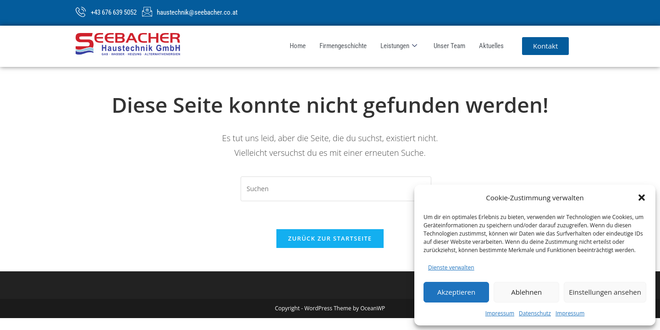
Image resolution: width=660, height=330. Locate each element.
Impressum (499, 313)
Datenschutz (535, 313)
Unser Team (449, 46)
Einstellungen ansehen (605, 292)
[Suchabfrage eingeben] (336, 188)
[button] (641, 197)
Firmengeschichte (343, 46)
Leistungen (398, 46)
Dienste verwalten (451, 267)
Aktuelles (491, 46)
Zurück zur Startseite (330, 238)
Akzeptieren (456, 292)
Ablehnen (526, 292)
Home (298, 46)
